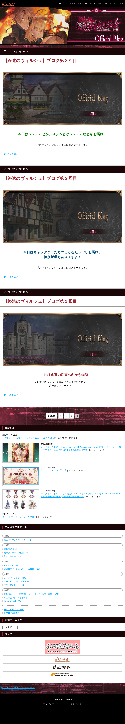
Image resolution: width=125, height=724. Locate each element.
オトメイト (76, 704)
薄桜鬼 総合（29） (12, 549)
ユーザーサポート (114, 3)
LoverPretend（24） (13, 601)
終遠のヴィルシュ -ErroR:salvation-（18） (22, 569)
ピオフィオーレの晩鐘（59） (17, 553)
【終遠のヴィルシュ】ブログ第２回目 (40, 178)
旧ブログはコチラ (12, 613)
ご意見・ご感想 (93, 3)
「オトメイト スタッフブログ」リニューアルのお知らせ (29, 438)
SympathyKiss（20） (13, 556)
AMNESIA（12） (11, 565)
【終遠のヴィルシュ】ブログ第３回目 (40, 60)
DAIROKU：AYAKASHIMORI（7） (19, 581)
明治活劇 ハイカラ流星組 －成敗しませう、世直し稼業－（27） (32, 594)
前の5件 (51, 416)
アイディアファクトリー (55, 704)
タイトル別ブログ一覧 (14, 609)
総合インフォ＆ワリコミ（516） (18, 540)
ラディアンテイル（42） (15, 585)
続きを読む (13, 154)
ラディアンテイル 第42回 (53, 470)
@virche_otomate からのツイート (17, 687)
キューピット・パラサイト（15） (19, 598)
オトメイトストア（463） (15, 578)
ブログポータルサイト (70, 3)
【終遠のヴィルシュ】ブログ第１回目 (40, 301)
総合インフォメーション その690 (19, 517)
